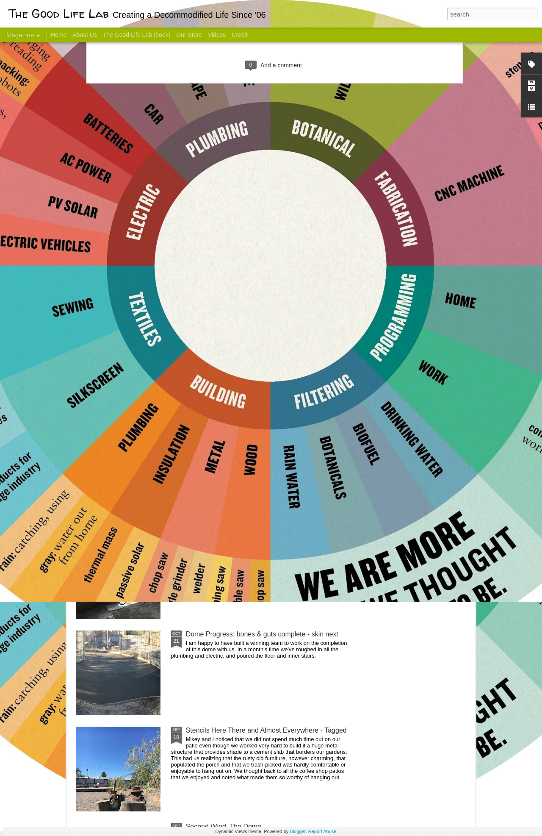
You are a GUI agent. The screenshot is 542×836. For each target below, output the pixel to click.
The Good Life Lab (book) (137, 34)
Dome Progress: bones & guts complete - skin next (262, 634)
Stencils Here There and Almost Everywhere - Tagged (266, 730)
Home (58, 34)
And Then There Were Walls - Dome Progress (255, 538)
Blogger (297, 831)
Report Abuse (322, 831)
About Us (84, 34)
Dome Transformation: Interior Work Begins (251, 404)
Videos (217, 34)
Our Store (189, 34)
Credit (239, 34)
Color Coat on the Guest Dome (137, 501)
